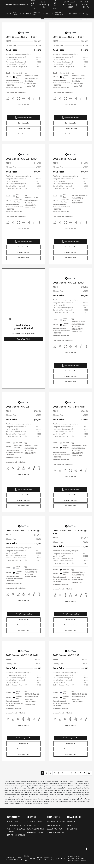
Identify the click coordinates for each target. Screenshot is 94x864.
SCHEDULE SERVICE (34, 822)
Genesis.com (60, 858)
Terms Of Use (26, 858)
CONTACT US (72, 825)
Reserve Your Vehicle (23, 339)
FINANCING (53, 817)
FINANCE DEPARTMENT (56, 833)
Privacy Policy (20, 858)
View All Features (23, 105)
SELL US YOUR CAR (54, 829)
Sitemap (33, 858)
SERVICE (31, 817)
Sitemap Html (40, 858)
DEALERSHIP (74, 817)
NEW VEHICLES (12, 822)
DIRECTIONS (72, 829)
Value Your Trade (23, 134)
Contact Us (47, 858)
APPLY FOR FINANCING (56, 822)
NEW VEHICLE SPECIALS (15, 835)
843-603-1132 (33, 5)
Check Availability (23, 123)
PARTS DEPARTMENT (35, 833)
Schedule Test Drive (23, 128)
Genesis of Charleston (11, 858)
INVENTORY (13, 817)
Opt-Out (53, 858)
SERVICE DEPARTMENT (36, 829)
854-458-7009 (55, 5)
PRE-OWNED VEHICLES (15, 825)
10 (80, 773)
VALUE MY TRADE (54, 825)
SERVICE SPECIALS (34, 825)
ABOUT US (71, 822)
